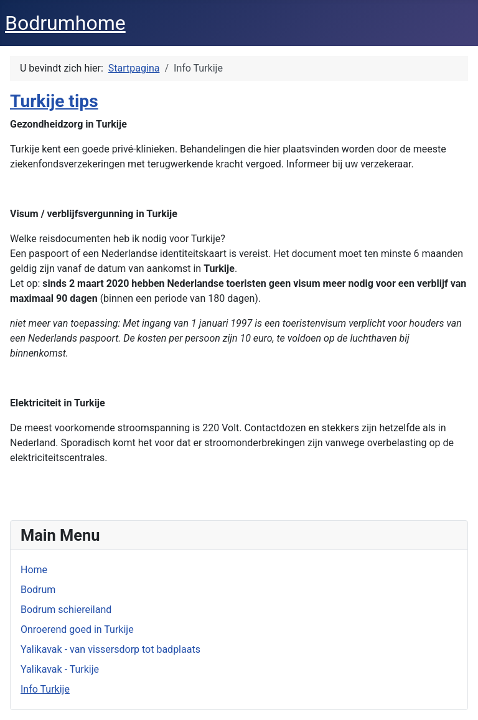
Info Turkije (45, 689)
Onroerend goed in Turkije (77, 629)
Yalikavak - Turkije (60, 669)
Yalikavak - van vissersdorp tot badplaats (110, 649)
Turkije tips (54, 101)
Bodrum (38, 590)
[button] (239, 253)
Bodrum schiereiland (66, 609)
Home (34, 570)
